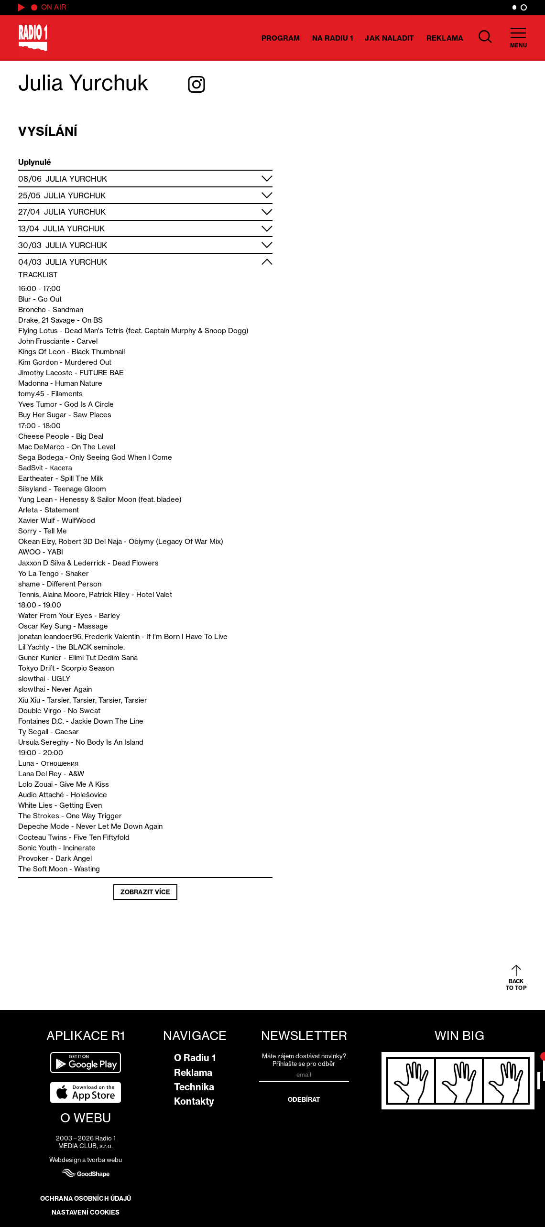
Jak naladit (389, 38)
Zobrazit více (145, 892)
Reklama (444, 38)
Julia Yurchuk (76, 179)
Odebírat (304, 1099)
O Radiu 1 (195, 1058)
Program (281, 38)
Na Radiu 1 (332, 38)
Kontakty (194, 1101)
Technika (194, 1087)
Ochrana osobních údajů (85, 1198)
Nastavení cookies (86, 1212)
